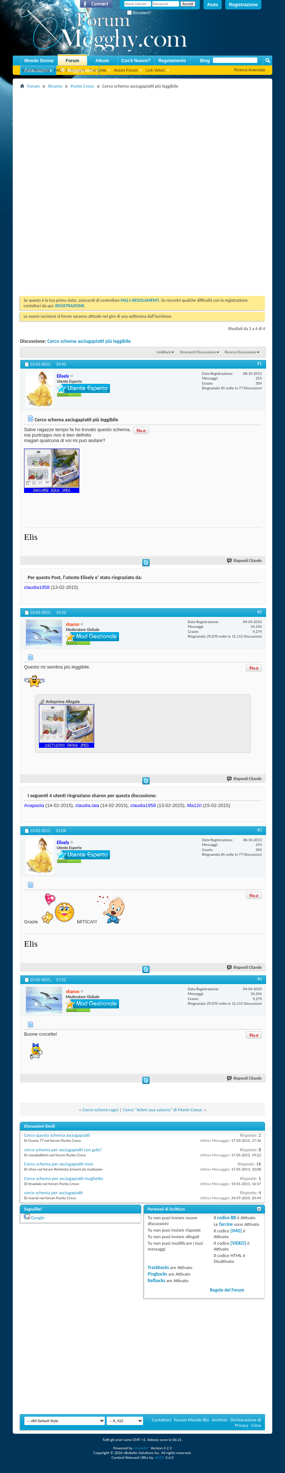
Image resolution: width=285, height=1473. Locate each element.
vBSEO (159, 1457)
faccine (226, 1224)
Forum (72, 60)
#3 (259, 829)
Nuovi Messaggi (36, 70)
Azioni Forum (126, 70)
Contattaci (161, 1419)
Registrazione (243, 4)
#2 (259, 611)
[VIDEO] (238, 1243)
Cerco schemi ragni (100, 1109)
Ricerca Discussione (240, 352)
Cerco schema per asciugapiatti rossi (58, 1164)
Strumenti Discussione (198, 352)
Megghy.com (77, 70)
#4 (259, 979)
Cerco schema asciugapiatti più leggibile (89, 341)
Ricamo (55, 86)
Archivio (219, 1419)
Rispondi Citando (244, 560)
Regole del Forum (227, 1290)
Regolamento (172, 60)
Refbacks (156, 1280)
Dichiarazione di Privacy (245, 1422)
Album (102, 60)
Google (37, 1217)
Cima (256, 1425)
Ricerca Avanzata (249, 70)
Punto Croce (82, 86)
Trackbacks (158, 1267)
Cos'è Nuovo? (135, 60)
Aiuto (212, 4)
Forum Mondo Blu (191, 1419)
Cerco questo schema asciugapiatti (57, 1135)
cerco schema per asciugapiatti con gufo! (63, 1149)
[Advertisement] (144, 141)
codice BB (226, 1217)
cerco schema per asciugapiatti (53, 1192)
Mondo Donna (39, 60)
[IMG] (236, 1230)
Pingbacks (157, 1274)
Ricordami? (139, 13)
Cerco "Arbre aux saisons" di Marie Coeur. (163, 1109)
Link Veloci (155, 70)
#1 (259, 363)
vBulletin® (141, 1448)
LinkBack (164, 352)
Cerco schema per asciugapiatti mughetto (63, 1178)
